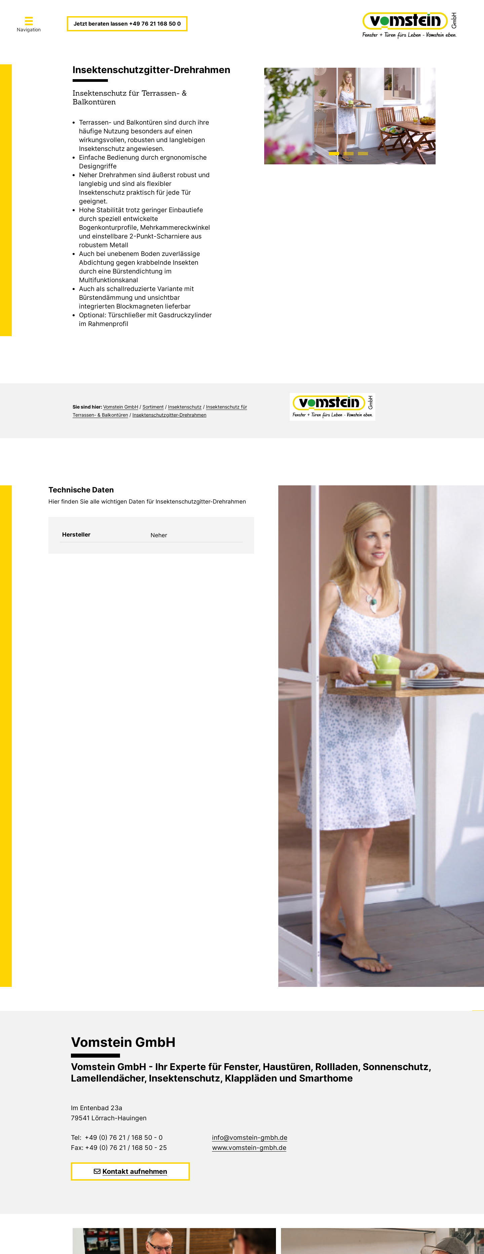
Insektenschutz (185, 407)
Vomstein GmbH (120, 407)
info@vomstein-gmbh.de (249, 1138)
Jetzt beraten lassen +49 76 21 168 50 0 (127, 23)
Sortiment (153, 407)
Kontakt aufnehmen (135, 1171)
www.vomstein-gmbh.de (249, 1148)
